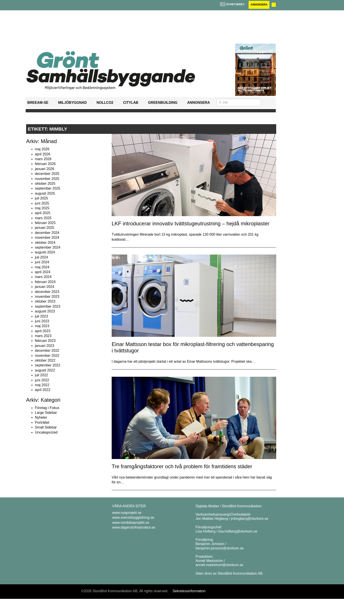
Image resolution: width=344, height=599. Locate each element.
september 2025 (47, 188)
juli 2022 (41, 375)
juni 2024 (42, 262)
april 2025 (42, 213)
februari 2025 (45, 223)
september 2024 (47, 247)
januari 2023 (44, 346)
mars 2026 (43, 159)
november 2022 (47, 355)
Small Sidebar (46, 427)
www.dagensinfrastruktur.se (133, 527)
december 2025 (47, 174)
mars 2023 (43, 336)
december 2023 (47, 292)
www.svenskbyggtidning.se (133, 518)
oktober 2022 (45, 360)
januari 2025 (44, 228)
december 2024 (47, 233)
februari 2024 (45, 282)
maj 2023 (42, 326)
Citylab (130, 103)
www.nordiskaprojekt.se (130, 522)
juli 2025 (41, 198)
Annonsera (258, 4)
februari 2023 (45, 341)
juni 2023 (42, 321)
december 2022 (47, 350)
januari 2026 (44, 169)
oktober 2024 (45, 242)
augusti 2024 (45, 252)
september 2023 (47, 306)
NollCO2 (105, 103)
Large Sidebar (46, 412)
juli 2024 (41, 257)
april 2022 (42, 390)
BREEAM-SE (37, 103)
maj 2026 (42, 149)
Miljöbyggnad (72, 103)
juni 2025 (42, 203)
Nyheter (41, 418)
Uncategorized (46, 432)
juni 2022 (42, 380)
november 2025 (47, 179)
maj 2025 (42, 208)
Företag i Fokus (47, 408)
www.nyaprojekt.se (127, 513)
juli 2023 (41, 316)
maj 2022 (42, 385)
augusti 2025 (45, 193)
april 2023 (42, 331)
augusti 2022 (45, 370)
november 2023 (47, 296)
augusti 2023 (45, 311)
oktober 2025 (45, 183)
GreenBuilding (162, 103)
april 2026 (42, 154)
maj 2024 (42, 267)
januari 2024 (44, 287)
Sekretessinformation (188, 591)
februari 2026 (45, 164)
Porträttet (42, 422)
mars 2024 (43, 277)
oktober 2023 (45, 301)
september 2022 (47, 365)
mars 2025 (43, 218)
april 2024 (42, 272)
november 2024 (47, 237)
